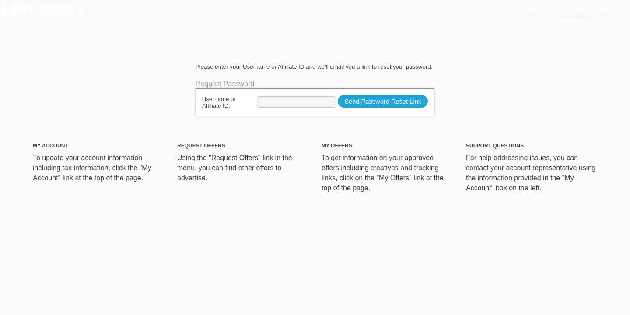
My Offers (570, 9)
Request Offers (517, 9)
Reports (611, 9)
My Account (438, 9)
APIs (474, 9)
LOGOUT (614, 17)
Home (400, 9)
